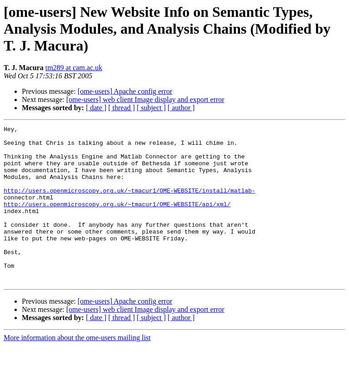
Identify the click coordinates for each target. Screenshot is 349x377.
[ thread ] (121, 108)
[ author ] (181, 108)
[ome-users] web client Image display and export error (145, 99)
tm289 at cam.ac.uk (73, 67)
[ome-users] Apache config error (125, 91)
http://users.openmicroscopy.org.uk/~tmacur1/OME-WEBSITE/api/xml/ (117, 220)
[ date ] (96, 108)
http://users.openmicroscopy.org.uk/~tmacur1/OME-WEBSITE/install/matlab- (129, 204)
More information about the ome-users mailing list (77, 369)
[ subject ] (151, 108)
